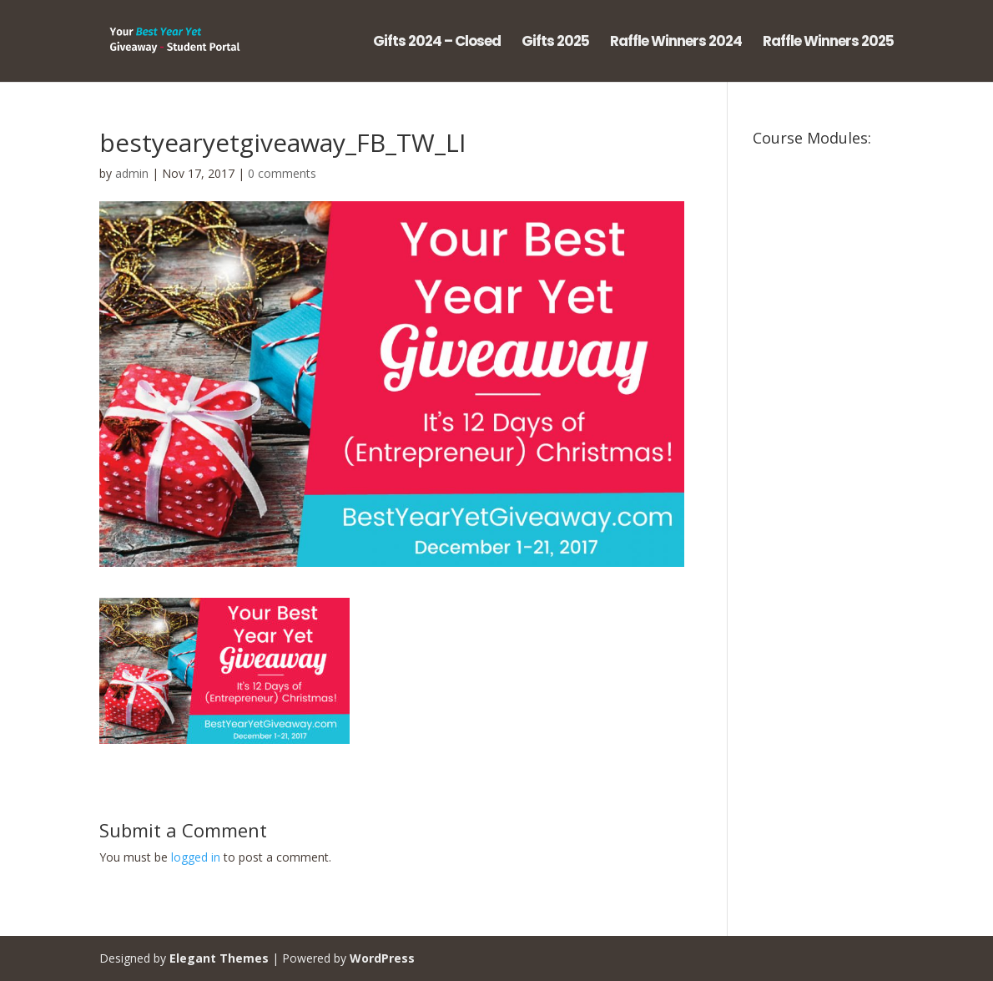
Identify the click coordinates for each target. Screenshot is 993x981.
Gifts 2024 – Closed (437, 43)
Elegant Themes (219, 958)
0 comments (282, 173)
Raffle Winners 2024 (676, 43)
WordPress (382, 958)
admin (132, 173)
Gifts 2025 (555, 43)
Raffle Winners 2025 (828, 43)
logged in (195, 857)
